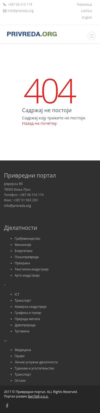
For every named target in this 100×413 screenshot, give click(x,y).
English (87, 17)
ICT (17, 294)
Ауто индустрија (27, 275)
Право (20, 356)
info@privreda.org (17, 205)
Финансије (23, 244)
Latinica (86, 11)
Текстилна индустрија (32, 269)
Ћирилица (84, 4)
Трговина (22, 331)
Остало (20, 380)
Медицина (23, 350)
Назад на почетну (39, 123)
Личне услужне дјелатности (36, 362)
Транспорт (23, 300)
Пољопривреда (27, 257)
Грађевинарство (27, 238)
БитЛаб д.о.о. (38, 396)
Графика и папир (28, 312)
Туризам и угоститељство (34, 368)
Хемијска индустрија (30, 306)
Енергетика (23, 251)
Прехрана (22, 263)
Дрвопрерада (25, 325)
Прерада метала (27, 319)
